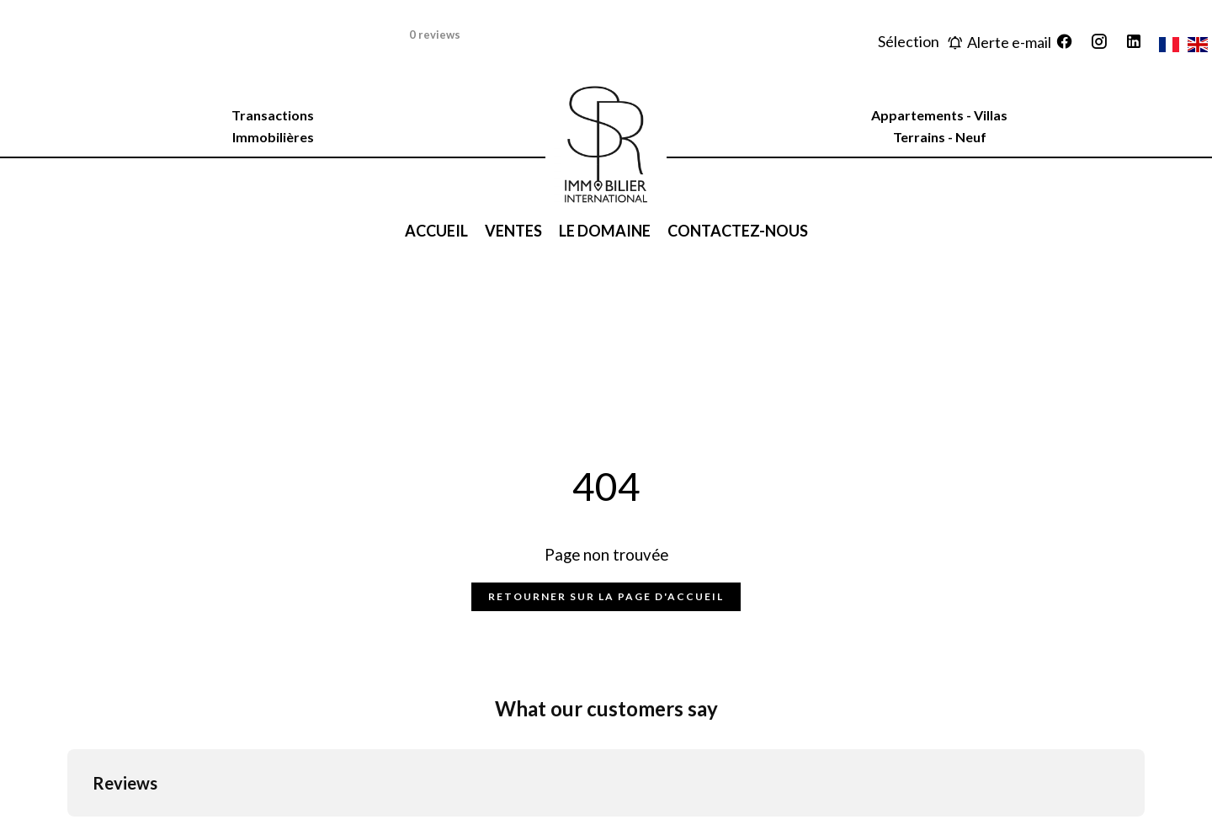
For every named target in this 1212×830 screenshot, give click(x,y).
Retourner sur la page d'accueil (606, 596)
